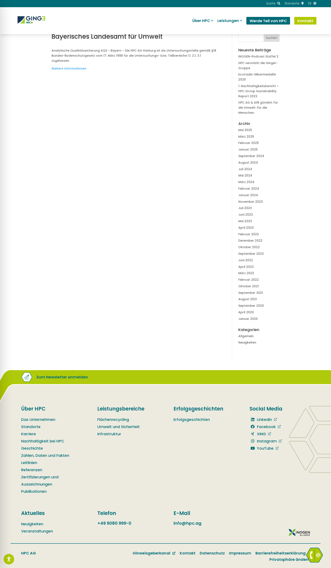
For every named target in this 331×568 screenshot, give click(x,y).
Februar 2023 (248, 234)
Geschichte (32, 448)
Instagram (263, 441)
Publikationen (34, 491)
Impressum (240, 553)
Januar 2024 (248, 195)
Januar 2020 (248, 319)
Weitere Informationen (69, 68)
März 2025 (246, 136)
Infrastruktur (109, 434)
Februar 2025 (248, 143)
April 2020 (246, 312)
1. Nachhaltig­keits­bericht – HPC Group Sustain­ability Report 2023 (258, 91)
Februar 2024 (248, 188)
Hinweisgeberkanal (151, 553)
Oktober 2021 (248, 286)
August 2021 (247, 299)
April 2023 (246, 228)
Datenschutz (212, 553)
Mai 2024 (245, 175)
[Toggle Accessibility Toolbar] (9, 559)
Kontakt (187, 553)
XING (258, 434)
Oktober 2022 (249, 247)
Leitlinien (29, 462)
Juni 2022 (245, 260)
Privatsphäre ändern (289, 559)
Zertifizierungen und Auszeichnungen (39, 480)
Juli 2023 (245, 208)
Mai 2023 (245, 221)
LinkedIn (261, 419)
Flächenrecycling (113, 419)
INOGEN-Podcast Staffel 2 (258, 56)
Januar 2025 (248, 149)
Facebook (263, 426)
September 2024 (251, 156)
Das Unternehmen (38, 419)
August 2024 (248, 162)
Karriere (28, 434)
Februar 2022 (248, 280)
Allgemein (246, 336)
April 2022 (246, 267)
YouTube (262, 448)
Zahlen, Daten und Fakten (45, 455)
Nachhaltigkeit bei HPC (42, 441)
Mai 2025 (245, 130)
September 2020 (251, 306)
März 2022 (246, 273)
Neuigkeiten (247, 342)
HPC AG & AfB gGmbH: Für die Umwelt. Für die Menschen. (258, 107)
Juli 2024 (245, 169)
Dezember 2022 (250, 240)
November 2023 (250, 202)
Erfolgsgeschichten (192, 419)
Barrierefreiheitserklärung (280, 553)
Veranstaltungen (37, 531)
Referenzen (31, 469)
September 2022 (251, 254)
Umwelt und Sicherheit (118, 426)
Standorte (31, 426)
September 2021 (250, 293)
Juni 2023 (245, 214)
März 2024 (246, 182)
